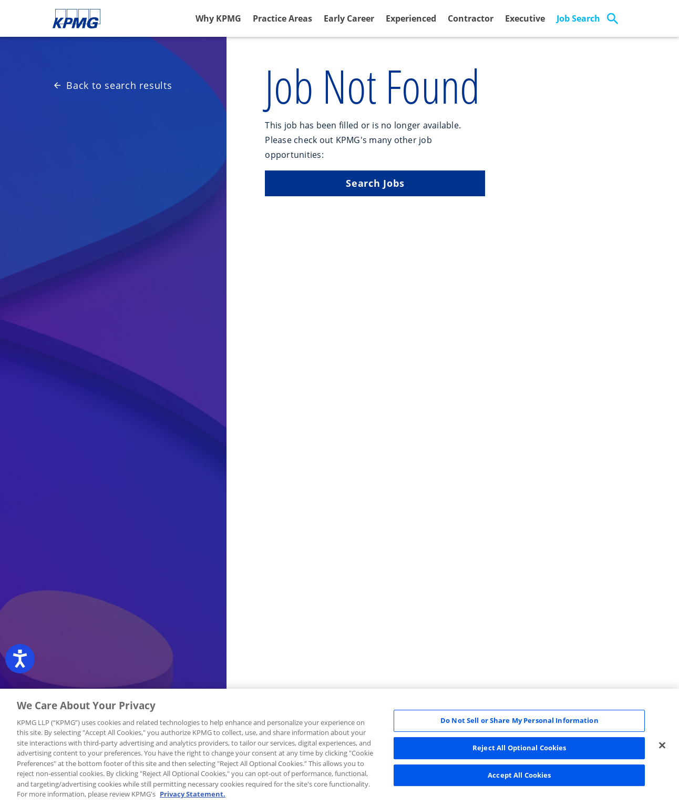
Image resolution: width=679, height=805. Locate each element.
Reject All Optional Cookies (519, 747)
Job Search (578, 18)
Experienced (411, 18)
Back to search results (113, 85)
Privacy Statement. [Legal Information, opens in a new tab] (192, 794)
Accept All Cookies (519, 775)
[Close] (662, 745)
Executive (525, 18)
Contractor (470, 18)
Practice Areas (282, 18)
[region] (339, 747)
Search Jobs (375, 183)
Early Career (349, 18)
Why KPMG (218, 18)
